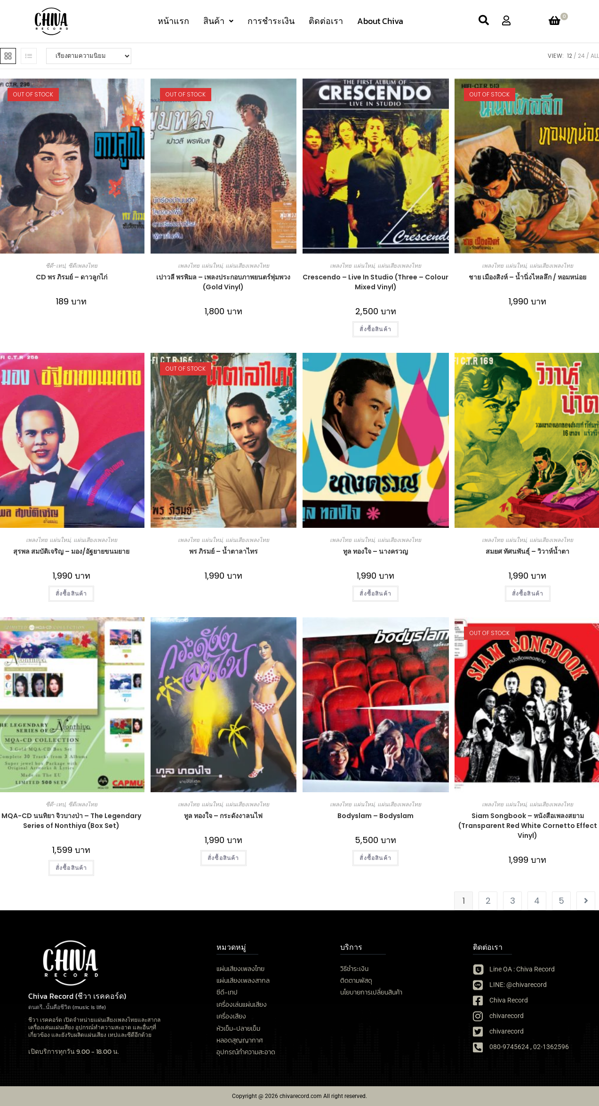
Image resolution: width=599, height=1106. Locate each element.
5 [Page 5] (561, 901)
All (595, 56)
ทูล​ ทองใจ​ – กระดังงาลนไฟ (223, 815)
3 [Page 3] (512, 901)
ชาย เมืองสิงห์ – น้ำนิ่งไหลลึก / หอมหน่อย (527, 277)
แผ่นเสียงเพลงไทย (247, 266)
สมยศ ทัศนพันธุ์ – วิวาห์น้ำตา (527, 551)
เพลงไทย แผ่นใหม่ (200, 266)
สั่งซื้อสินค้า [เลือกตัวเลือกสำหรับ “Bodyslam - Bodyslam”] (375, 858)
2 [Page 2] (488, 901)
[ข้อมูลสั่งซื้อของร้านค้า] (88, 56)
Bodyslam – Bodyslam (375, 815)
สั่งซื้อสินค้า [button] (375, 329)
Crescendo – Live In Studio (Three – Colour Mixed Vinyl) (375, 282)
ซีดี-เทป (55, 266)
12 (569, 56)
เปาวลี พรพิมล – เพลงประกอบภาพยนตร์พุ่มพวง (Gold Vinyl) (223, 282)
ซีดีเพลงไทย (82, 266)
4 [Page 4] (537, 901)
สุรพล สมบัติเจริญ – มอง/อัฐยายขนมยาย (71, 551)
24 (581, 56)
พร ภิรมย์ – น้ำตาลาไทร (223, 551)
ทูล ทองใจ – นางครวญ (375, 551)
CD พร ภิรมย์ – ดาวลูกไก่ (71, 277)
